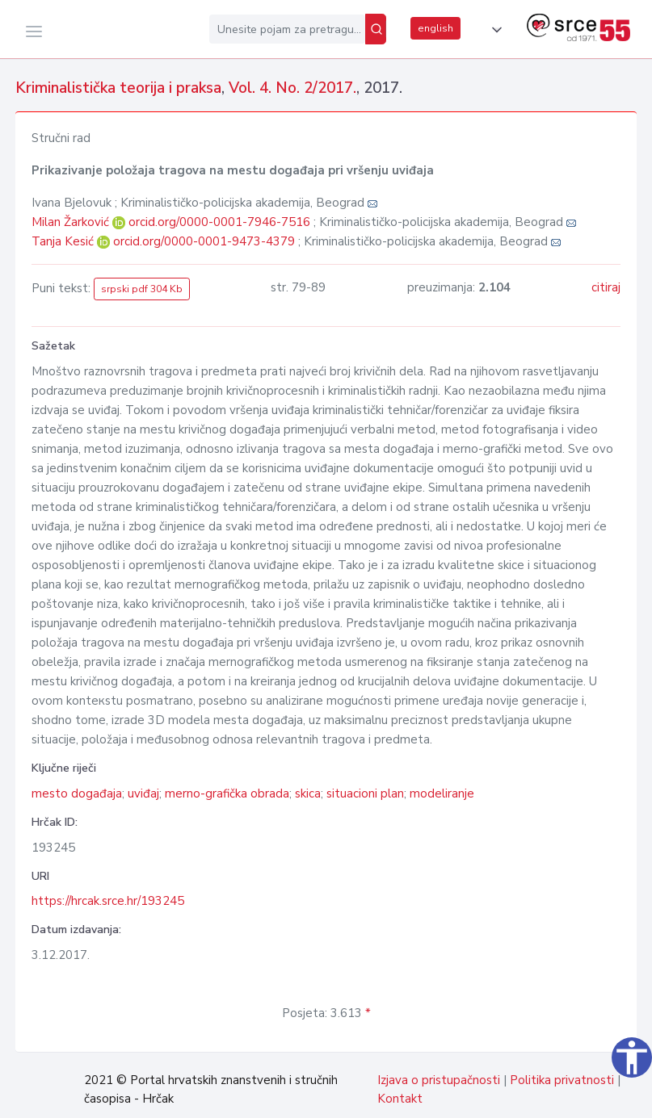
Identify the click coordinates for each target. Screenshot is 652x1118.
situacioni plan (365, 793)
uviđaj (143, 793)
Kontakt (400, 1099)
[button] (494, 30)
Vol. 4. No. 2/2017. (292, 87)
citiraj (605, 287)
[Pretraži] (375, 29)
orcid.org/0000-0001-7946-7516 (219, 222)
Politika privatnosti (562, 1080)
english (435, 28)
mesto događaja (77, 793)
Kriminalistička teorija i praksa (118, 87)
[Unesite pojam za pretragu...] (287, 29)
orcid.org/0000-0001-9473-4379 (204, 241)
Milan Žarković (72, 222)
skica (308, 793)
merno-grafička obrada (227, 793)
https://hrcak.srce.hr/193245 (108, 901)
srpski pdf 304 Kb (142, 289)
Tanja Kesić (64, 241)
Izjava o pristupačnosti (438, 1080)
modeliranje (442, 793)
